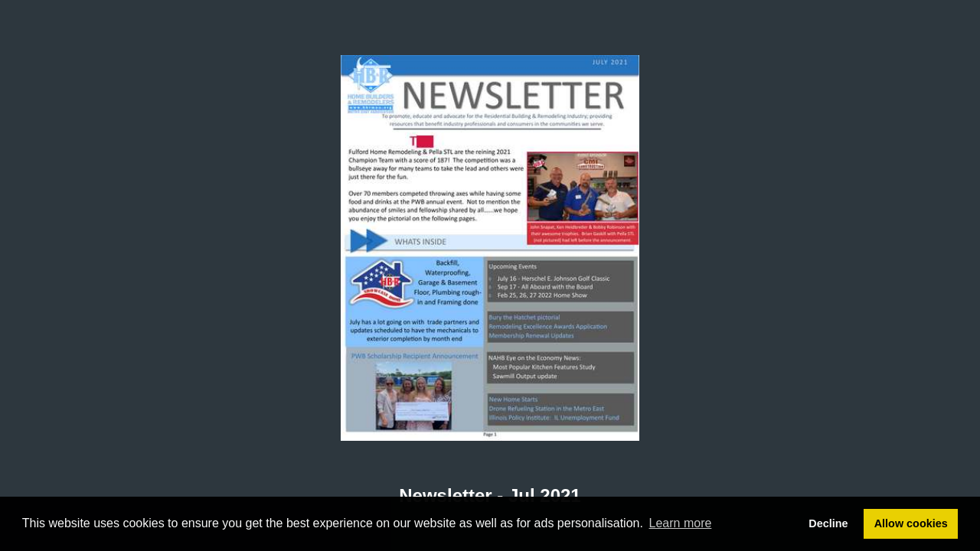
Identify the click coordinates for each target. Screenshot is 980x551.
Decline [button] (828, 523)
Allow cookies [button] (911, 523)
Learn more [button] (680, 523)
